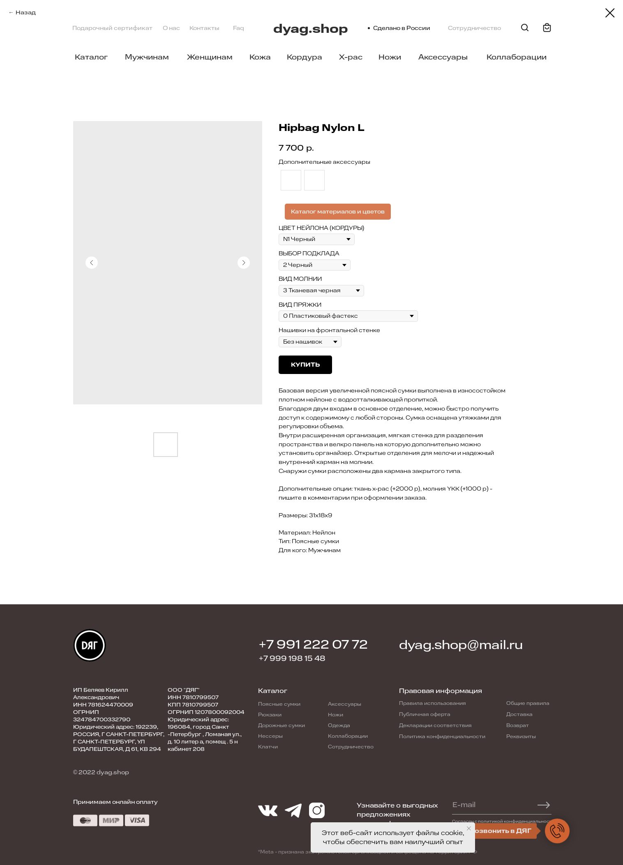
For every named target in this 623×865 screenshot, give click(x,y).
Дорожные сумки (281, 725)
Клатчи (268, 746)
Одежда (339, 725)
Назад (26, 12)
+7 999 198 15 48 (292, 658)
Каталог (91, 57)
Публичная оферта (424, 714)
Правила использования (432, 703)
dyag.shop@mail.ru (461, 645)
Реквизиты (521, 736)
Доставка (519, 714)
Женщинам (210, 57)
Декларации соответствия (435, 725)
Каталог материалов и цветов (338, 212)
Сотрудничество (474, 28)
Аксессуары (443, 57)
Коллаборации (517, 57)
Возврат (517, 725)
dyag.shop (310, 29)
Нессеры (270, 736)
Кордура (304, 57)
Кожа (260, 57)
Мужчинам (147, 57)
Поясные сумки (279, 704)
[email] (497, 805)
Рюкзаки (270, 714)
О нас (171, 28)
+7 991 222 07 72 (313, 644)
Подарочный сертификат (112, 28)
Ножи (389, 57)
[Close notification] (469, 828)
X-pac (350, 57)
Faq (238, 28)
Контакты (204, 28)
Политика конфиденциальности (442, 736)
